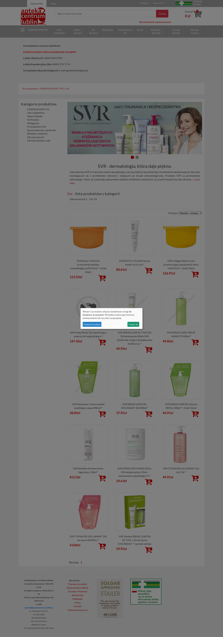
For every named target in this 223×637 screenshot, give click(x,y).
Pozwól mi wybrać (92, 324)
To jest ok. (133, 324)
